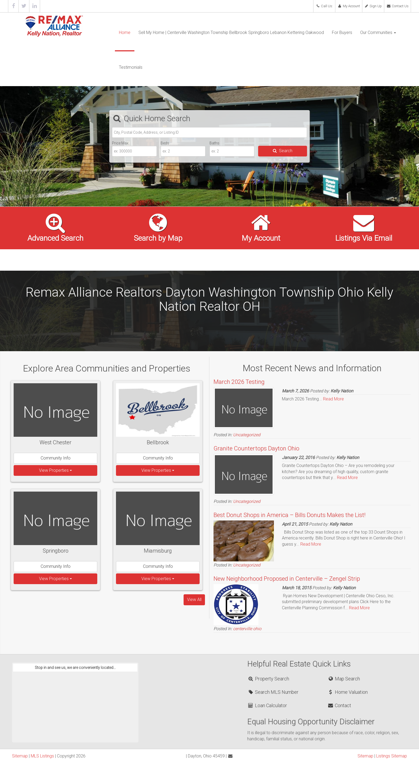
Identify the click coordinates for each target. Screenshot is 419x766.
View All (194, 599)
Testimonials (130, 67)
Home (124, 32)
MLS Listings (42, 756)
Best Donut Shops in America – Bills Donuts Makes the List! (290, 515)
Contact (339, 705)
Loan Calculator (267, 705)
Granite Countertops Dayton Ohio (256, 448)
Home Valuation (348, 692)
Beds (165, 143)
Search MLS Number (273, 692)
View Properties (55, 470)
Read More (333, 398)
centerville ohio (247, 628)
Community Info (56, 458)
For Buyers (342, 32)
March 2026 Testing (239, 381)
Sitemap (20, 756)
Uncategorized (246, 434)
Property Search (268, 678)
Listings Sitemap (391, 756)
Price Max (120, 143)
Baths (214, 143)
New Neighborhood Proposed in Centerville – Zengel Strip (287, 578)
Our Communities (378, 32)
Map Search (344, 678)
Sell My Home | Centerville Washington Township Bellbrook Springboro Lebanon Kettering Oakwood (231, 32)
